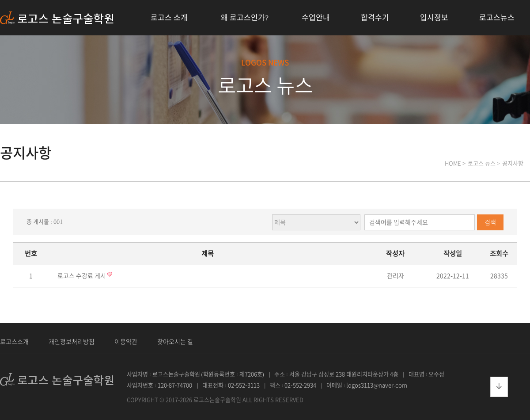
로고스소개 (14, 342)
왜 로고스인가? (245, 17)
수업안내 (316, 17)
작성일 (452, 253)
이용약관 (125, 342)
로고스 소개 (169, 17)
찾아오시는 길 (175, 342)
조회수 (499, 253)
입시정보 (434, 17)
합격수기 (375, 17)
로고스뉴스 (497, 17)
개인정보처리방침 (72, 342)
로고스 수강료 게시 (82, 276)
